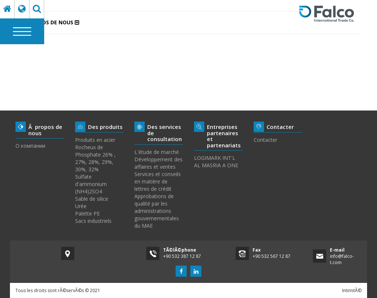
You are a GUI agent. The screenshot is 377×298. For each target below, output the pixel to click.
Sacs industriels (93, 220)
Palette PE (87, 213)
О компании (30, 145)
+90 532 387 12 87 (182, 256)
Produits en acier (95, 139)
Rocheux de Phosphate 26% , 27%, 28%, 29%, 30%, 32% (95, 158)
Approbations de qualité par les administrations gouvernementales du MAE (156, 211)
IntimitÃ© (352, 290)
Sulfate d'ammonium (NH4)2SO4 (91, 184)
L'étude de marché (156, 151)
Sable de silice (91, 198)
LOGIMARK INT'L (214, 157)
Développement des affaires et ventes (158, 163)
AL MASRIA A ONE (216, 165)
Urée (81, 206)
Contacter (265, 139)
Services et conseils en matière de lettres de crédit (157, 181)
